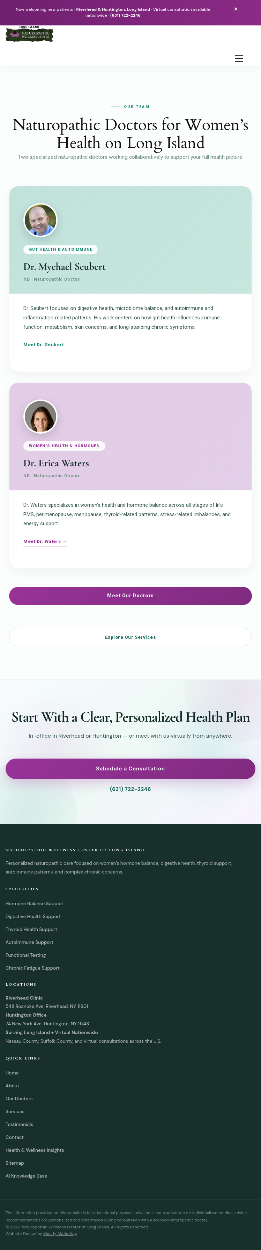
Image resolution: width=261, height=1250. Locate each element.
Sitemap (15, 1163)
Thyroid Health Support (31, 929)
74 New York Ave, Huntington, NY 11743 (47, 1024)
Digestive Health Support (33, 916)
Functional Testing (26, 955)
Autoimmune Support (29, 942)
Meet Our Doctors (130, 595)
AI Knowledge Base (26, 1176)
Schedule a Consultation (130, 768)
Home (12, 1073)
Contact (15, 1137)
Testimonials (19, 1124)
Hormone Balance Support (35, 904)
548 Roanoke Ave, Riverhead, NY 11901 (47, 1006)
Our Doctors (19, 1099)
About (12, 1086)
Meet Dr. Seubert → (46, 344)
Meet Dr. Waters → (45, 541)
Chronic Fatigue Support (33, 968)
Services (15, 1112)
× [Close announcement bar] (235, 8)
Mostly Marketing (60, 1233)
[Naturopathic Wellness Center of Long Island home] (126, 33)
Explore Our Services (130, 637)
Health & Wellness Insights (35, 1150)
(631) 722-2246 (125, 15)
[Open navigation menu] (239, 59)
